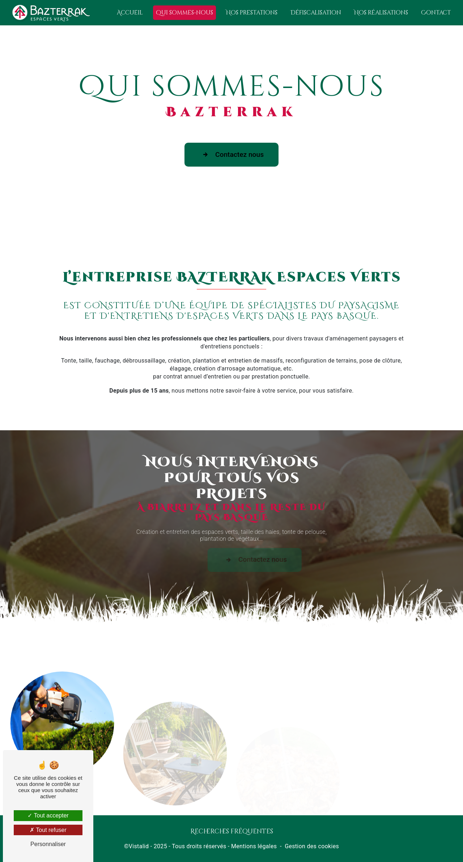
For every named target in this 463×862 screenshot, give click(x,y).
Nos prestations (251, 13)
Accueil (130, 13)
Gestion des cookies (312, 846)
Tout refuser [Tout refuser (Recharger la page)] (48, 830)
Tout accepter (47, 815)
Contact (436, 13)
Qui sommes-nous (184, 13)
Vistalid (139, 846)
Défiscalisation (315, 13)
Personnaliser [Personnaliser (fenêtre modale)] (48, 844)
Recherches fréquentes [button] (231, 831)
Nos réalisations (381, 13)
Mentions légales (254, 846)
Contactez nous (231, 154)
